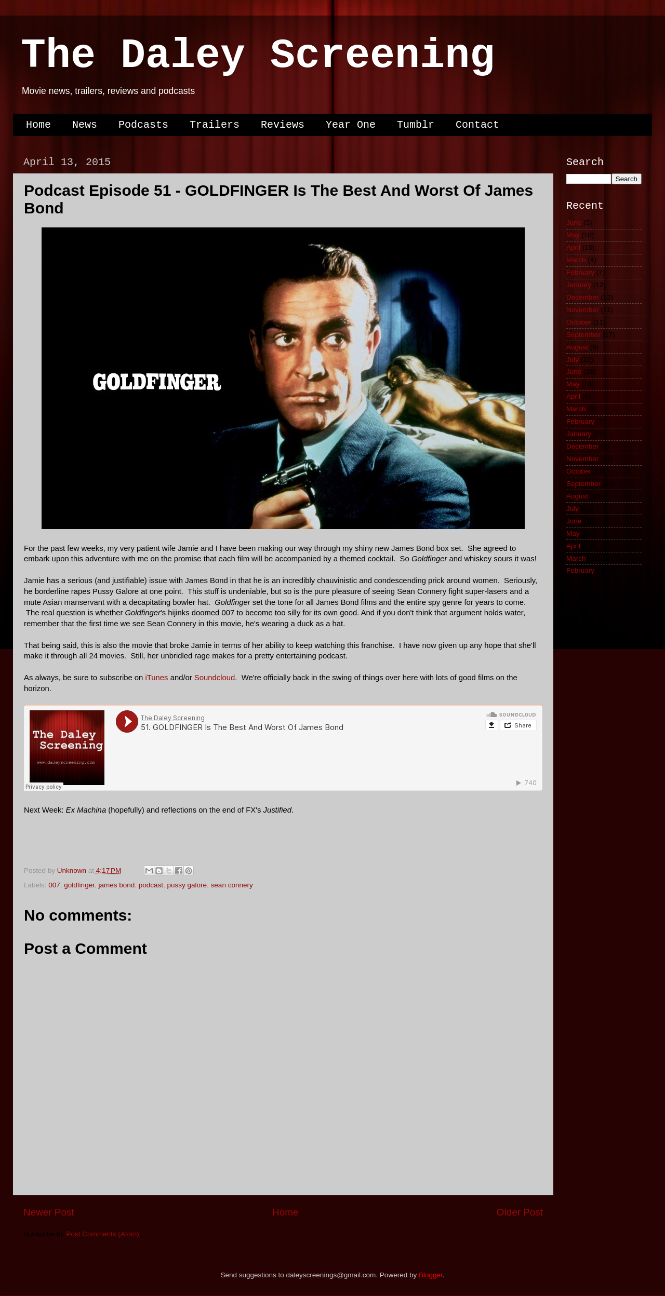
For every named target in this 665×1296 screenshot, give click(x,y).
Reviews (282, 125)
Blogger (431, 1275)
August (577, 347)
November (582, 310)
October (578, 322)
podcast (151, 885)
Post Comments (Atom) (102, 1234)
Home (38, 125)
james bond (116, 885)
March (576, 260)
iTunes (157, 677)
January (578, 285)
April (573, 247)
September (583, 335)
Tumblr (415, 125)
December (582, 297)
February (580, 272)
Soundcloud (214, 677)
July (572, 359)
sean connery (232, 885)
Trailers (215, 125)
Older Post (520, 1212)
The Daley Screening (258, 55)
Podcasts (143, 125)
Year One (351, 125)
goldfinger (79, 885)
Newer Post (48, 1212)
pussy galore (187, 885)
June (573, 222)
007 (54, 885)
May (573, 235)
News (84, 125)
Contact (477, 125)
